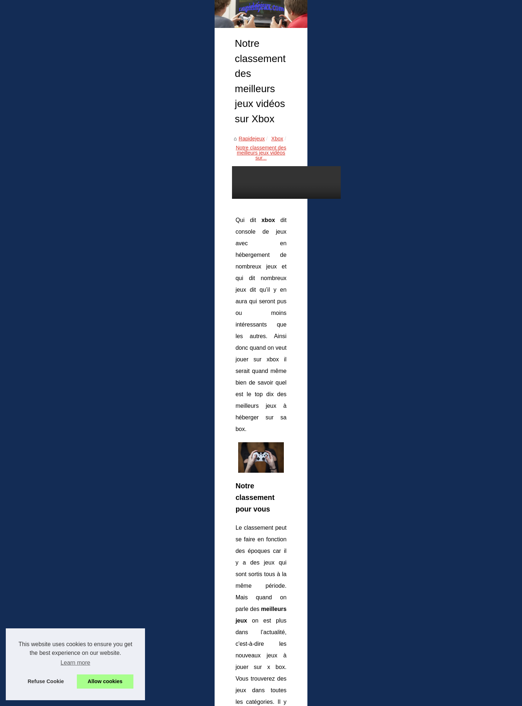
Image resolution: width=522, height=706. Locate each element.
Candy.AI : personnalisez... (410, 213)
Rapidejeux (63, 206)
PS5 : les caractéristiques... (410, 361)
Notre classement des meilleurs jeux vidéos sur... (158, 206)
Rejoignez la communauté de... (415, 246)
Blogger (199, 690)
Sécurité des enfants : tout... (411, 230)
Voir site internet (397, 157)
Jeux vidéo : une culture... (408, 279)
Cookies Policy (149, 690)
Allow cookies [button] (105, 681)
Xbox (89, 206)
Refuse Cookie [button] (46, 681)
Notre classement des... (406, 394)
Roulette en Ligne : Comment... (415, 197)
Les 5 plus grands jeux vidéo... (414, 311)
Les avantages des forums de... (415, 295)
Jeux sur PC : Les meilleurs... (413, 327)
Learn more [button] (75, 663)
